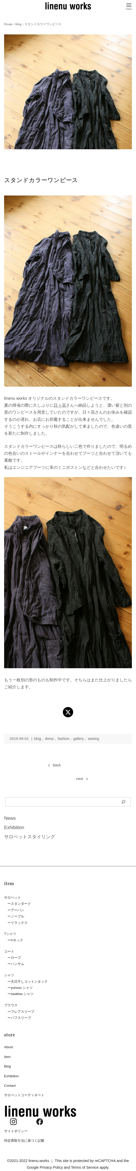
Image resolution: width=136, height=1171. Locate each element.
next (79, 779)
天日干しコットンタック (29, 980)
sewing (94, 739)
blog (18, 24)
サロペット (12, 897)
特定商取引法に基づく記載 (24, 1137)
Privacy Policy (51, 1164)
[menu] (129, 6)
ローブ (16, 957)
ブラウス (11, 1003)
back (57, 765)
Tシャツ (10, 933)
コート (9, 950)
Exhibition (14, 827)
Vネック (17, 939)
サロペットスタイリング (29, 836)
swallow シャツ (22, 992)
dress (49, 739)
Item (7, 1054)
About (8, 1045)
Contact (10, 1083)
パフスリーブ (21, 1016)
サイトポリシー (16, 1128)
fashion (64, 739)
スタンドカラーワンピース (43, 24)
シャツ (9, 974)
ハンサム (17, 963)
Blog (7, 1064)
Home (8, 24)
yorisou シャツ (22, 986)
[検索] (123, 801)
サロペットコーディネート (24, 1092)
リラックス (19, 922)
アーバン (17, 910)
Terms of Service (85, 1164)
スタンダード (21, 904)
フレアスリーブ (22, 1009)
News (10, 818)
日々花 (60, 405)
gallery (79, 739)
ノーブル (17, 916)
